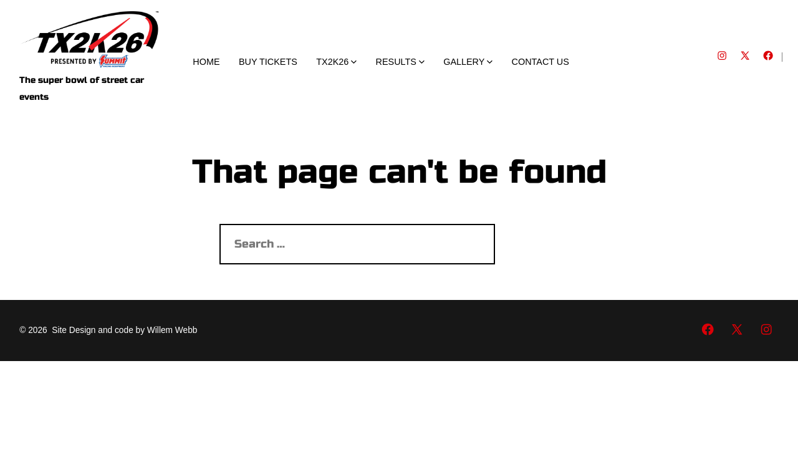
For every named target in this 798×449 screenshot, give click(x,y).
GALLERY (468, 62)
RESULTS (400, 62)
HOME (206, 62)
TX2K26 (336, 62)
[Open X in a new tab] (745, 55)
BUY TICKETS (268, 62)
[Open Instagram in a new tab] (722, 55)
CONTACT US (540, 62)
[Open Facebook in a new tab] (768, 55)
